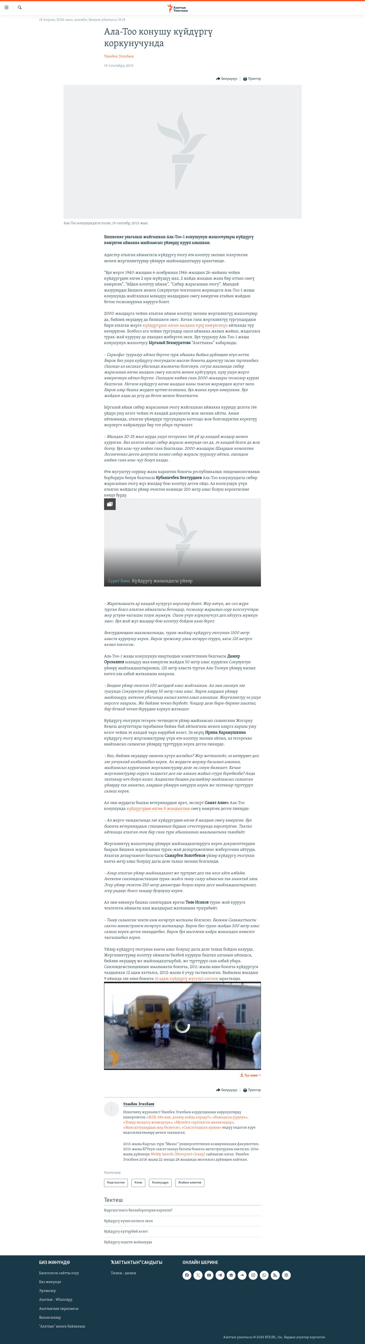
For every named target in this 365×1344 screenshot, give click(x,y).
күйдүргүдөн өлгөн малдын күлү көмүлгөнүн (185, 325)
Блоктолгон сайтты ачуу (59, 1273)
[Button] (226, 79)
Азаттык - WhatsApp (55, 1300)
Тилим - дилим (123, 1273)
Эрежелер (47, 1291)
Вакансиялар (50, 1318)
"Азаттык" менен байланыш (62, 1326)
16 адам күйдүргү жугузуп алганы (186, 979)
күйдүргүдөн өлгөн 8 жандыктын (158, 809)
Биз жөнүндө (50, 1282)
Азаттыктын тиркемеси (58, 1309)
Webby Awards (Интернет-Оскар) (178, 1154)
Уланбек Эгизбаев (119, 56)
